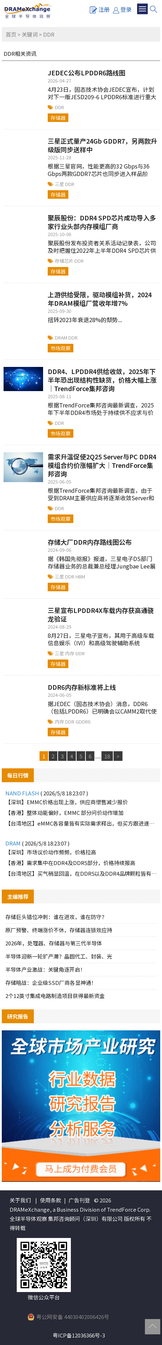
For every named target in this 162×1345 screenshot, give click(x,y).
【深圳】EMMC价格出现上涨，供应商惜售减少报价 (66, 802)
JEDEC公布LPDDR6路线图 (86, 72)
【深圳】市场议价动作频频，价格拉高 (50, 852)
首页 (11, 34)
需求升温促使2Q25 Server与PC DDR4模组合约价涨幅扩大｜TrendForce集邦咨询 (102, 465)
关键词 (30, 34)
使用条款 (50, 1200)
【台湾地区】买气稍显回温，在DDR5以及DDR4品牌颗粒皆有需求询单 (81, 873)
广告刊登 (79, 1200)
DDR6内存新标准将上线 (82, 687)
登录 (122, 9)
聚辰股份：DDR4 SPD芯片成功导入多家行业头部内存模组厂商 (102, 222)
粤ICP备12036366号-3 (79, 1335)
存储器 (58, 117)
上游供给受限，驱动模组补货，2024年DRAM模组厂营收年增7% (100, 299)
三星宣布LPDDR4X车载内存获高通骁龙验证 (101, 614)
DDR (59, 107)
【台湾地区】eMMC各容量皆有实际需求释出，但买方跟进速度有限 (81, 823)
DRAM (61, 337)
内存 (70, 653)
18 (107, 756)
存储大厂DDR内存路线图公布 (90, 541)
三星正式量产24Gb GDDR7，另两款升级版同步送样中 (102, 145)
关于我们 (20, 1200)
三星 (60, 184)
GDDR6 (82, 721)
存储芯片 (64, 260)
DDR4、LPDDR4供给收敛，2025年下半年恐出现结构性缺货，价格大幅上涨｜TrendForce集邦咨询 (102, 380)
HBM (80, 576)
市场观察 (60, 348)
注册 (100, 9)
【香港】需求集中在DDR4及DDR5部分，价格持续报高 (70, 862)
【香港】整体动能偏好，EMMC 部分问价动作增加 (64, 812)
